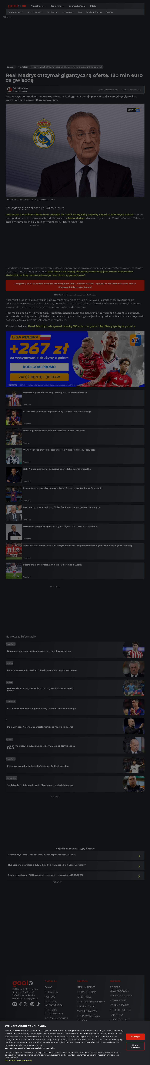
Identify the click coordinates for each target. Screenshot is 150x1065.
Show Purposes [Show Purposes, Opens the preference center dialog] (135, 1046)
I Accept (135, 1036)
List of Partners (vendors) (18, 1060)
